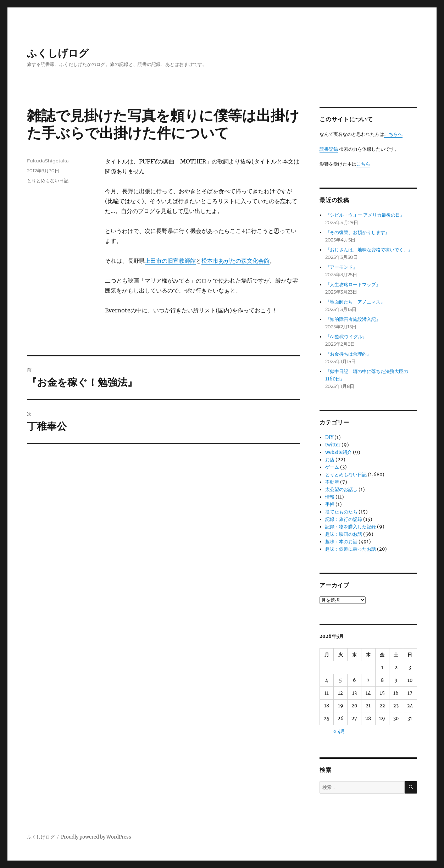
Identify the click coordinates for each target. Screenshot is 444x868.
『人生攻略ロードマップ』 (353, 285)
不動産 (332, 482)
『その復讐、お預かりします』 (357, 232)
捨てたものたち (341, 512)
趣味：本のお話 (341, 542)
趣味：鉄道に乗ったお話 (350, 549)
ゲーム (332, 467)
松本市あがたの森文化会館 (235, 260)
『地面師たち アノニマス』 (355, 302)
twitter (332, 445)
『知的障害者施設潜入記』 (353, 319)
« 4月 (339, 731)
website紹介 (338, 452)
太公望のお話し (341, 489)
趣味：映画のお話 (343, 534)
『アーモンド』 (341, 267)
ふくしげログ (58, 53)
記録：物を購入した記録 (350, 527)
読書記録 (329, 149)
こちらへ (393, 134)
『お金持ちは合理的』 (348, 354)
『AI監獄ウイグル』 (346, 337)
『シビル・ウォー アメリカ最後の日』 (365, 215)
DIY (329, 437)
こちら (363, 164)
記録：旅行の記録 (343, 519)
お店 (329, 460)
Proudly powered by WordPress (96, 837)
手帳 (329, 504)
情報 (329, 497)
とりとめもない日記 (47, 180)
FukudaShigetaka (48, 160)
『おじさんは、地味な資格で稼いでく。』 (369, 250)
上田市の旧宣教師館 (170, 260)
